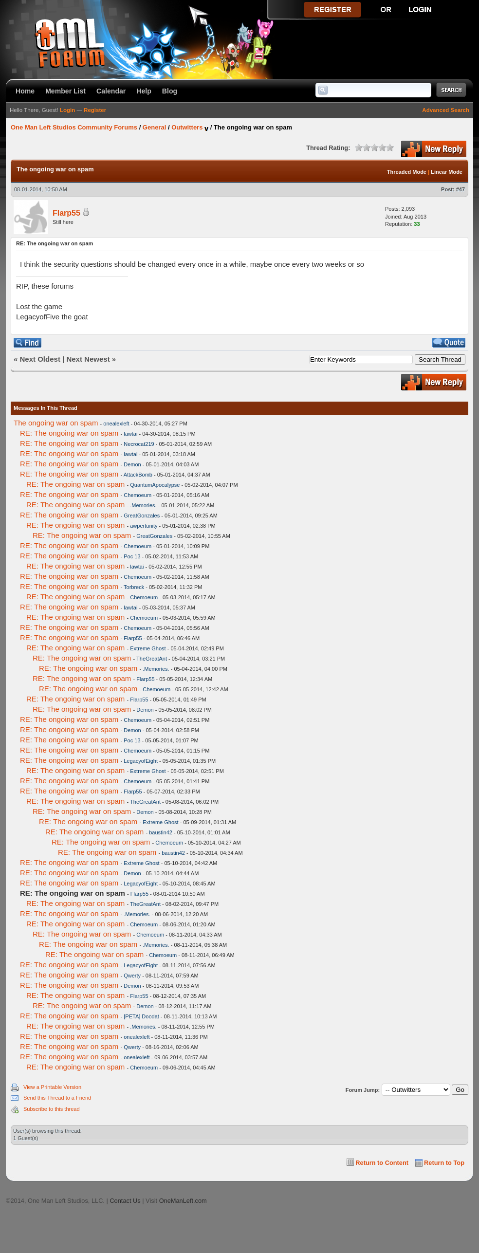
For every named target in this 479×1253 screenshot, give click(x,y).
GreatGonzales (142, 515)
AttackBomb (138, 475)
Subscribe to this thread (51, 1109)
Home (25, 91)
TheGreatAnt (151, 659)
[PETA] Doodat (141, 1016)
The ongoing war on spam (56, 423)
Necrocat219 (139, 444)
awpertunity (143, 526)
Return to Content (381, 1162)
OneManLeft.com (183, 1200)
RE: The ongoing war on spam (69, 433)
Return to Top (444, 1162)
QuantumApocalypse (155, 485)
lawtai (130, 434)
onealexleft (116, 423)
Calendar (111, 91)
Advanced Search (445, 110)
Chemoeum (137, 495)
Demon (132, 464)
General (154, 127)
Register (95, 110)
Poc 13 (132, 556)
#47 (460, 189)
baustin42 (160, 832)
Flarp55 (66, 213)
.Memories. (143, 505)
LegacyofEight (141, 761)
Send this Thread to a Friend (57, 1098)
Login (67, 110)
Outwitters (187, 127)
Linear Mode (446, 172)
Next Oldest (40, 359)
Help (143, 91)
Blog (169, 91)
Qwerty (132, 975)
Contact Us (125, 1200)
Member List (65, 91)
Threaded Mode (406, 172)
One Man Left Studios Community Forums (74, 127)
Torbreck (134, 587)
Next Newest (88, 359)
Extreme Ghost (148, 648)
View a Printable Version (52, 1087)
